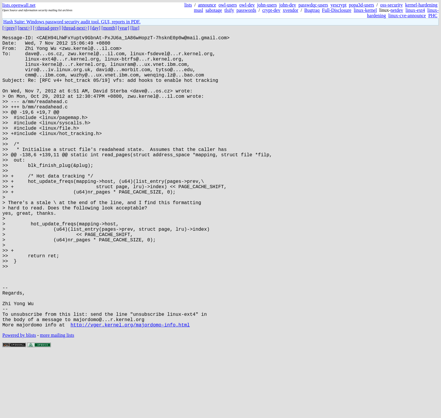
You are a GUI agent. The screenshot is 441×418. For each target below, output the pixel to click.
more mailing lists (57, 400)
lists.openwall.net (18, 5)
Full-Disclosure (336, 10)
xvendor (290, 10)
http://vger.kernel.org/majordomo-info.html (130, 389)
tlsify (229, 10)
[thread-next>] (75, 27)
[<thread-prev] (46, 27)
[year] (123, 27)
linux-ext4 (415, 10)
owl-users (228, 4)
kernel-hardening (421, 4)
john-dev (287, 4)
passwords (246, 10)
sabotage (214, 10)
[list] (134, 27)
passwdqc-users (313, 4)
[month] (109, 27)
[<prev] (9, 27)
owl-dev (247, 4)
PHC (432, 15)
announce (207, 4)
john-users (267, 4)
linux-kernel (365, 10)
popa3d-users (361, 4)
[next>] (25, 27)
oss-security (391, 4)
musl (198, 10)
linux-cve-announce (407, 15)
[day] (95, 27)
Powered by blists (19, 400)
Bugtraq (312, 10)
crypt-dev (271, 10)
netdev (396, 10)
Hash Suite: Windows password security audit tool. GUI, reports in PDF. (71, 21)
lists (188, 4)
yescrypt (338, 4)
